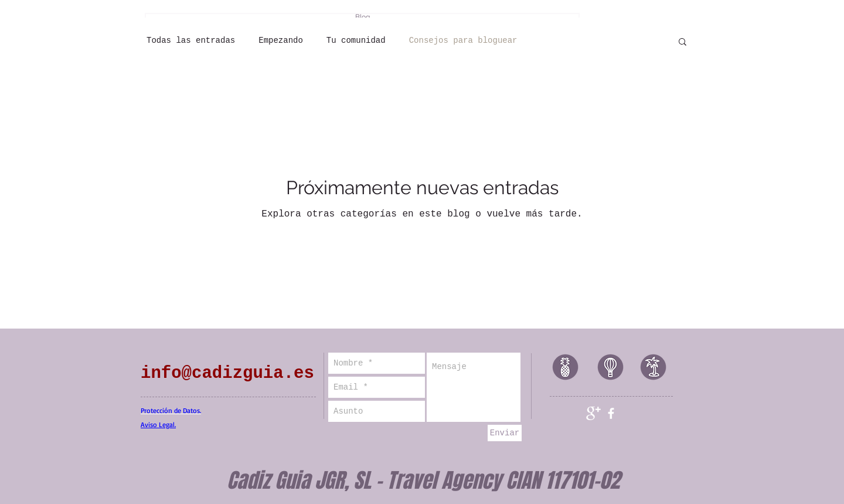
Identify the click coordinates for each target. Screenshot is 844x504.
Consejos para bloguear (463, 40)
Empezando (280, 40)
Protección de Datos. (171, 410)
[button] (682, 42)
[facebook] (611, 413)
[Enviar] (505, 433)
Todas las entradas (191, 40)
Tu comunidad (356, 40)
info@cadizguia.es (227, 373)
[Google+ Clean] (593, 413)
